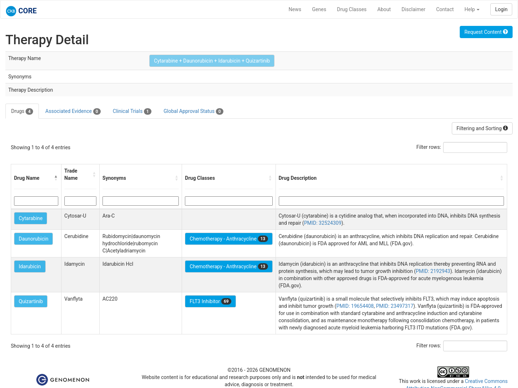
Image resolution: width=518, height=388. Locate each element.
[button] (56, 178)
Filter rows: (429, 147)
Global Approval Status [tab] (193, 111)
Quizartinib (31, 301)
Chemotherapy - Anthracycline (229, 239)
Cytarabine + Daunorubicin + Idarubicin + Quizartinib (212, 61)
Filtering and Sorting (482, 128)
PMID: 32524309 (322, 223)
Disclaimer (413, 9)
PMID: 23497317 (394, 306)
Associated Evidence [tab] (72, 111)
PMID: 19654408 (355, 306)
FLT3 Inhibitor (210, 301)
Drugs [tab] (22, 111)
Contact (445, 9)
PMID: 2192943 (433, 271)
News (294, 9)
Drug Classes (352, 9)
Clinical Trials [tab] (132, 111)
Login (501, 9)
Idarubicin (30, 266)
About (384, 9)
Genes (319, 9)
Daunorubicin (33, 239)
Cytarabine (30, 218)
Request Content (486, 32)
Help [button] (472, 9)
